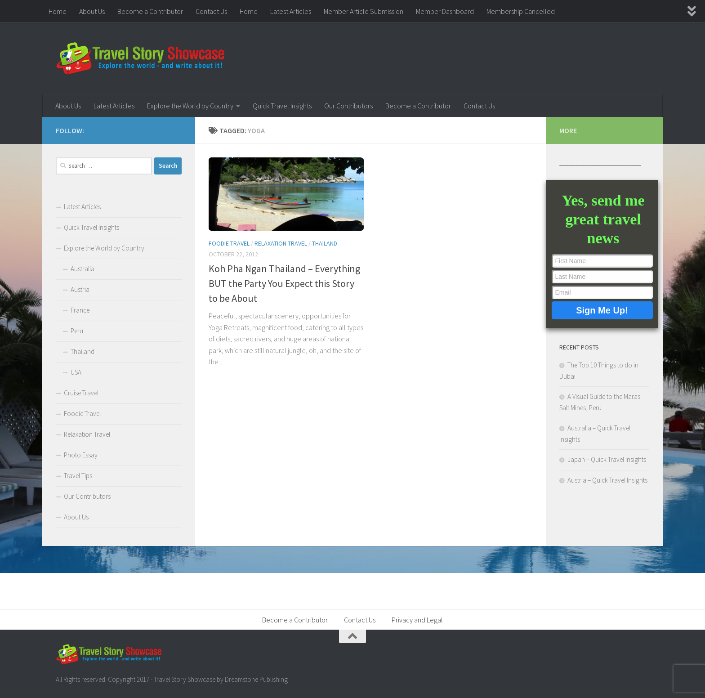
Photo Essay (81, 455)
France (80, 310)
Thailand (324, 243)
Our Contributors (348, 105)
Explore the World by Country (190, 105)
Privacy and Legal (417, 619)
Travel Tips (78, 475)
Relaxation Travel (280, 243)
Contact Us (211, 11)
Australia (82, 268)
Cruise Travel (81, 393)
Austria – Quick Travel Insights (607, 480)
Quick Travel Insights (282, 105)
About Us (92, 11)
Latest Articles (290, 11)
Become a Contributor (150, 11)
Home (58, 11)
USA (76, 372)
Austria (80, 289)
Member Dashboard (445, 11)
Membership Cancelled (520, 11)
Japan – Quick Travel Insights (606, 459)
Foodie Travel (229, 243)
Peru (77, 331)
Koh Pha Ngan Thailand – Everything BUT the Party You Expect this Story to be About (284, 283)
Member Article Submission (363, 11)
